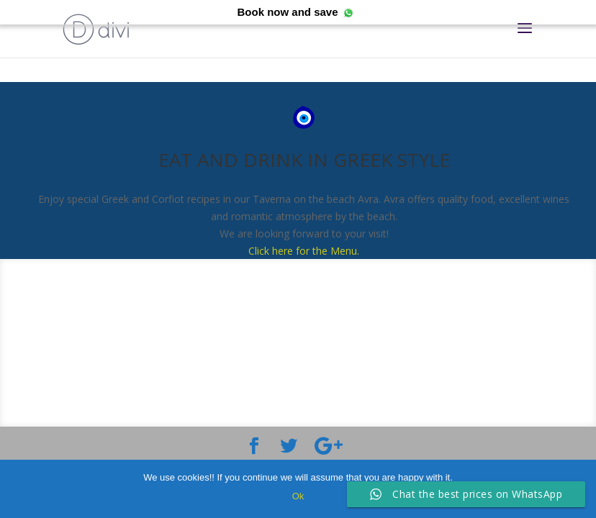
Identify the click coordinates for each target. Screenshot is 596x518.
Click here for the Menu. (303, 251)
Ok (298, 496)
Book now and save (287, 12)
